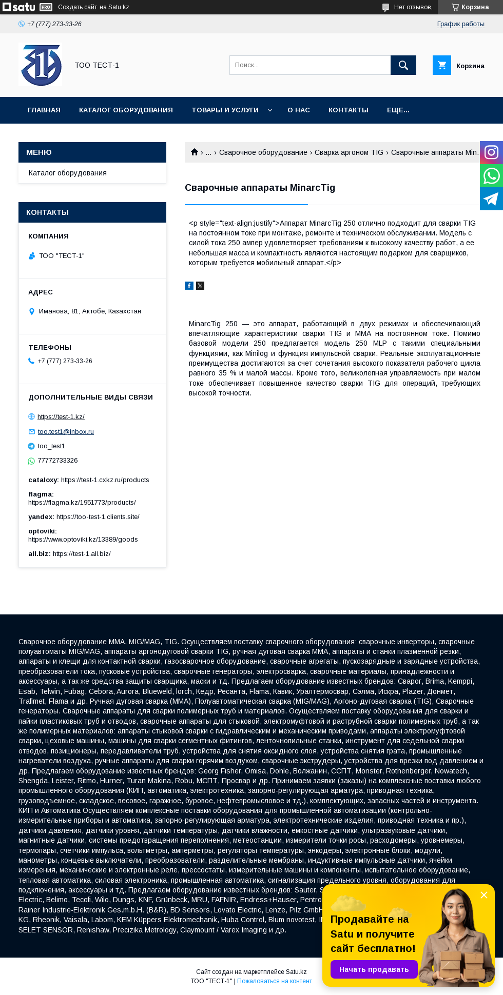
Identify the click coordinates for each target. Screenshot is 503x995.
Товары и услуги (225, 110)
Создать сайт (77, 7)
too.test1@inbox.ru (66, 431)
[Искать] (403, 65)
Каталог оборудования (126, 110)
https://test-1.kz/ (61, 417)
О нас (298, 110)
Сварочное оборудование (263, 152)
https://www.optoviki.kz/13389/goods (83, 539)
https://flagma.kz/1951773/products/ (82, 502)
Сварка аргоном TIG (349, 152)
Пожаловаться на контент (274, 981)
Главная (44, 110)
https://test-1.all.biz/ (82, 554)
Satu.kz (296, 972)
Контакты (348, 110)
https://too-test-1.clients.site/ (98, 517)
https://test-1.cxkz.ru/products (105, 480)
